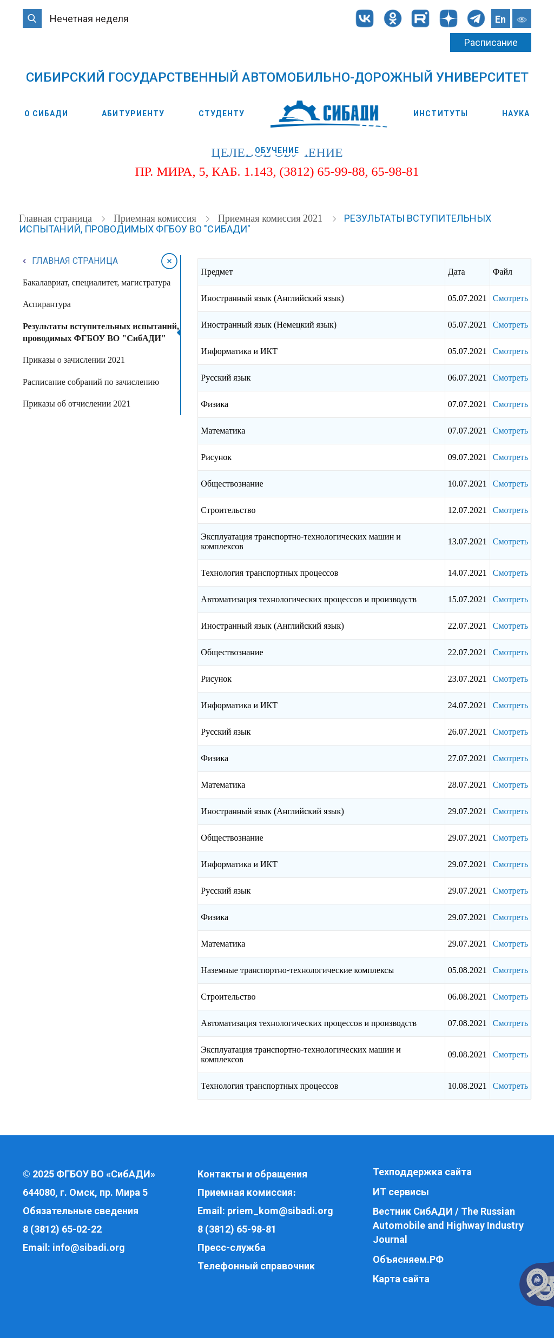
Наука (516, 113)
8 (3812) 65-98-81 (236, 1229)
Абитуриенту (133, 113)
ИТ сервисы (401, 1191)
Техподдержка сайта (422, 1171)
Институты (440, 113)
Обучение (277, 150)
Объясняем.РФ (408, 1259)
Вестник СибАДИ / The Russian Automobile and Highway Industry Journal (448, 1225)
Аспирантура (47, 304)
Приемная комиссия (156, 218)
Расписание (491, 42)
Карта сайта (401, 1278)
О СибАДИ (46, 113)
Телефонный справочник (256, 1266)
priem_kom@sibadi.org (280, 1210)
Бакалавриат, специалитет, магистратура (96, 282)
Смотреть (510, 298)
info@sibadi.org (88, 1247)
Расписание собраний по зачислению (91, 382)
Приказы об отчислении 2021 (76, 403)
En (500, 19)
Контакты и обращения (252, 1174)
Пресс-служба (231, 1247)
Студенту (222, 113)
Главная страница (56, 218)
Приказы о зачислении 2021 (74, 359)
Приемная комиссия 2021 (271, 218)
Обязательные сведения (80, 1210)
